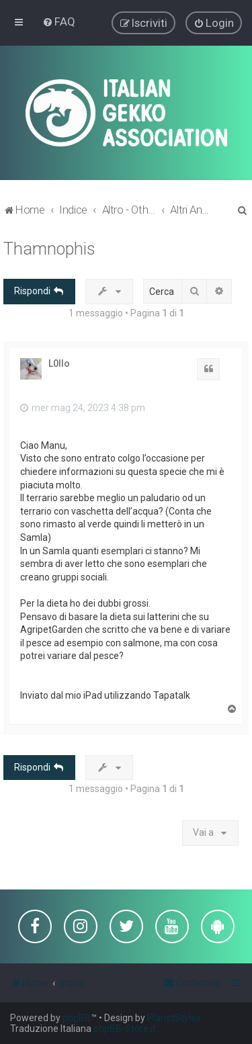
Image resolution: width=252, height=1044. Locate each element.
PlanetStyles (174, 1017)
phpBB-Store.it (124, 1028)
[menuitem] (59, 21)
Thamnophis (49, 248)
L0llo (59, 362)
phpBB (76, 1017)
